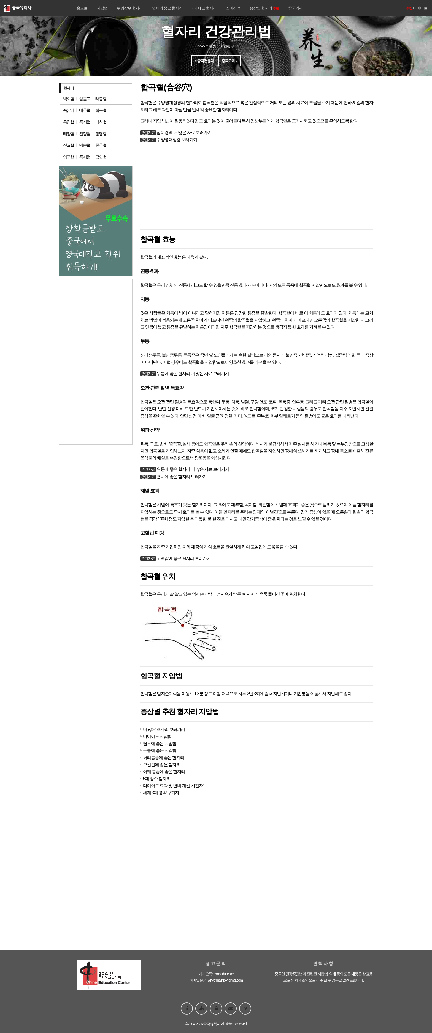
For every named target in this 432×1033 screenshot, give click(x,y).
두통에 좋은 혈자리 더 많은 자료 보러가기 (192, 373)
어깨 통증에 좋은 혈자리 (164, 771)
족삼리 (68, 110)
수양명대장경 (169, 102)
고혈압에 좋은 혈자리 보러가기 (183, 558)
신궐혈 (68, 145)
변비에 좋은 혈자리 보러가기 (181, 476)
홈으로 (82, 8)
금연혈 (100, 157)
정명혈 (100, 133)
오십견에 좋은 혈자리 (161, 764)
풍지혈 (84, 122)
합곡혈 (100, 110)
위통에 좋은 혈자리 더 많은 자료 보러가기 (192, 469)
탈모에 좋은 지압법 (159, 743)
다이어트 (416, 8)
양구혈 (68, 157)
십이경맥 (233, 8)
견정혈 (84, 133)
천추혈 (100, 145)
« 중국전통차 (204, 61)
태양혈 (68, 133)
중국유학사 (17, 7)
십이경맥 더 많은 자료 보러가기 (183, 132)
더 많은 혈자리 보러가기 (164, 729)
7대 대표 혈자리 (204, 8)
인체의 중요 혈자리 (167, 8)
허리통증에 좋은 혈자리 (163, 757)
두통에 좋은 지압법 (159, 750)
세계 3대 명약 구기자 (161, 792)
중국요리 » (229, 61)
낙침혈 (100, 122)
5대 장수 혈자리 (156, 778)
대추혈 (84, 110)
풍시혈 (84, 157)
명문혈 (84, 145)
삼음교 (84, 98)
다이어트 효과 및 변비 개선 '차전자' (173, 785)
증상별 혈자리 (264, 8)
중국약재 (295, 8)
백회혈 (68, 98)
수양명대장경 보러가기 (176, 139)
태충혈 (100, 98)
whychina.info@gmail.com (225, 980)
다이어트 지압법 (157, 736)
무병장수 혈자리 (130, 8)
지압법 (102, 8)
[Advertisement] (256, 186)
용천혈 (68, 122)
